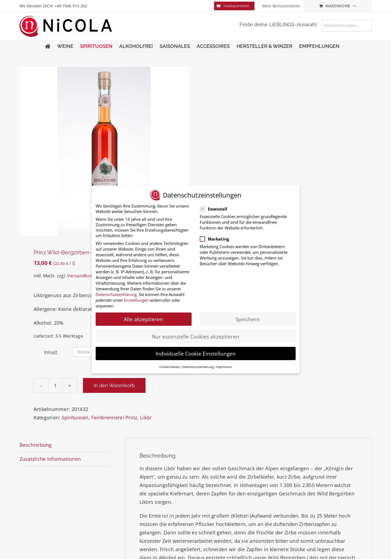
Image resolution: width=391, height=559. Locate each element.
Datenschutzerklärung (116, 294)
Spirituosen (75, 417)
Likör (145, 417)
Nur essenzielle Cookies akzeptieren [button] (195, 336)
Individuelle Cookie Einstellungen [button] (196, 353)
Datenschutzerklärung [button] (198, 367)
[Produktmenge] (55, 385)
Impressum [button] (224, 367)
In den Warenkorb (114, 385)
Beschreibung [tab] (36, 445)
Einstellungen (136, 300)
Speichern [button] (247, 319)
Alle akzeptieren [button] (143, 319)
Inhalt (50, 352)
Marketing (218, 239)
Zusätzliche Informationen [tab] (50, 459)
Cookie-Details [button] (169, 367)
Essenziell (217, 209)
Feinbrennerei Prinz (114, 417)
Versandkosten (83, 276)
